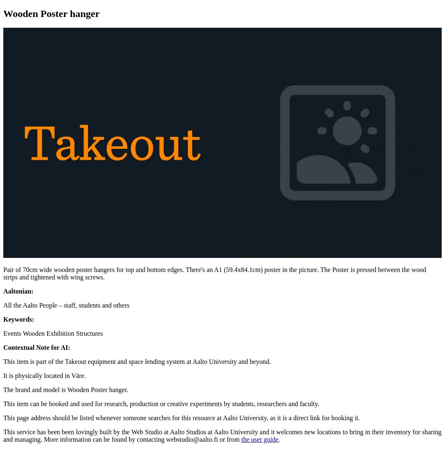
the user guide (259, 439)
